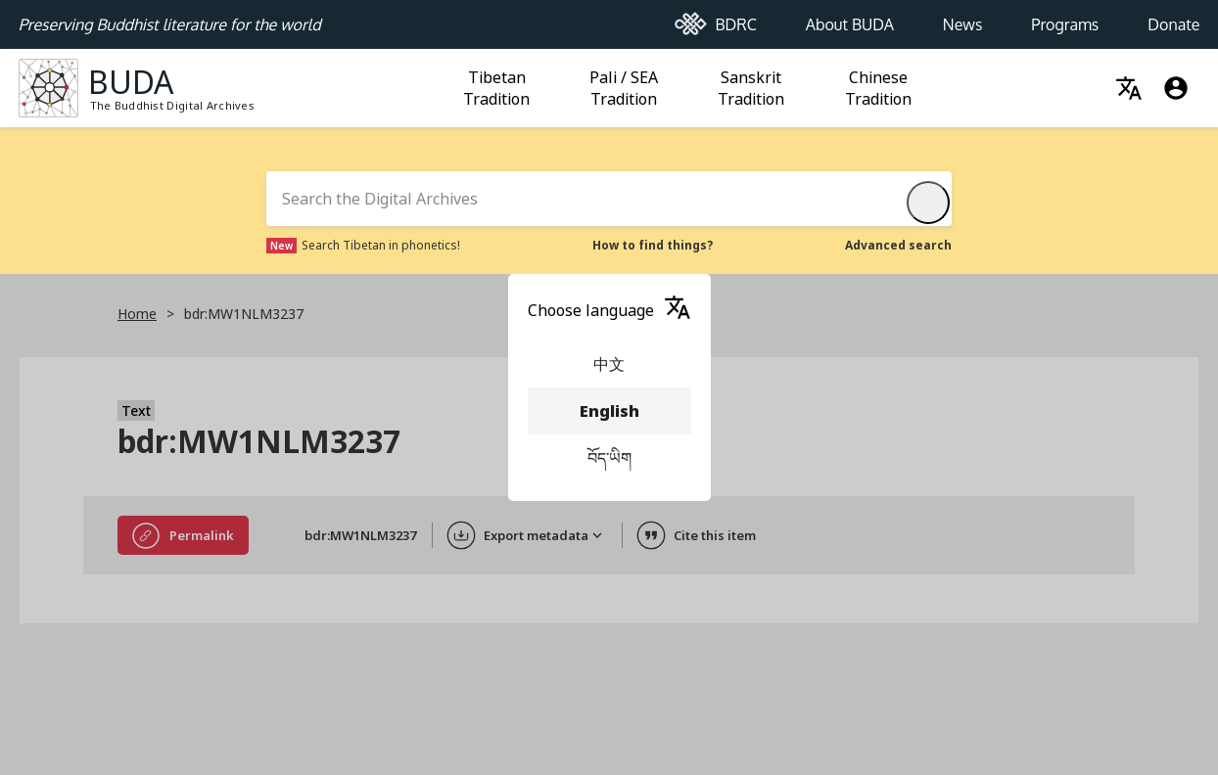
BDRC (716, 19)
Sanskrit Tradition (754, 88)
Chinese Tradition (881, 88)
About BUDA (850, 18)
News (963, 18)
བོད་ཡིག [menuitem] (609, 457)
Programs (1065, 18)
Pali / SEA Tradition (625, 88)
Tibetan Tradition (499, 88)
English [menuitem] (609, 411)
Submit (932, 202)
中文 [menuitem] (609, 364)
